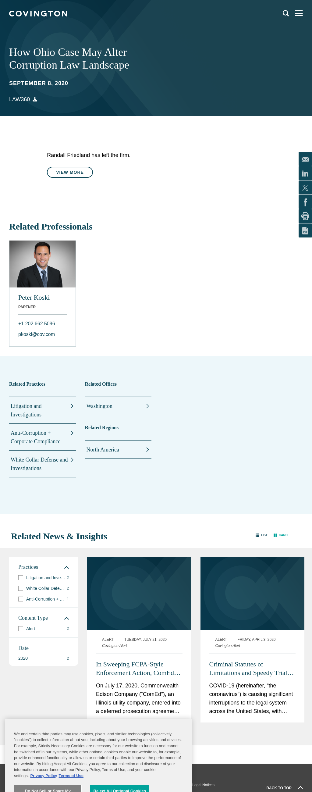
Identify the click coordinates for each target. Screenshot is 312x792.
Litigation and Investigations (26, 410)
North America (103, 450)
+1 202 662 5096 (36, 323)
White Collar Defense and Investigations (39, 464)
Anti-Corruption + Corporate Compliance (35, 437)
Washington (100, 406)
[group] (43, 577)
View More (70, 172)
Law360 (19, 99)
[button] (262, 535)
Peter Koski (34, 297)
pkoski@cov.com (36, 334)
